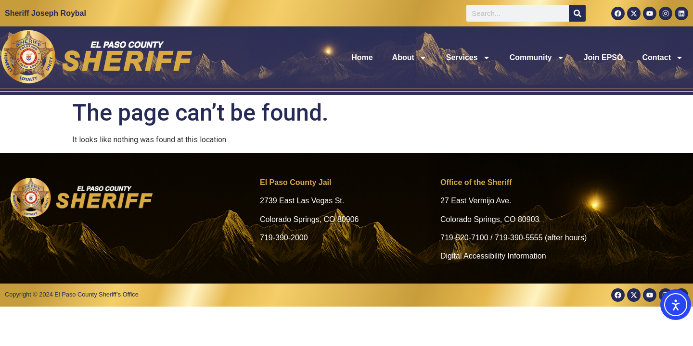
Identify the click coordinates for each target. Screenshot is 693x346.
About (409, 57)
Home (361, 57)
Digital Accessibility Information (493, 256)
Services (468, 57)
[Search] (577, 13)
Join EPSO (603, 57)
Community (537, 57)
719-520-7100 (464, 238)
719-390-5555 (519, 238)
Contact (662, 57)
